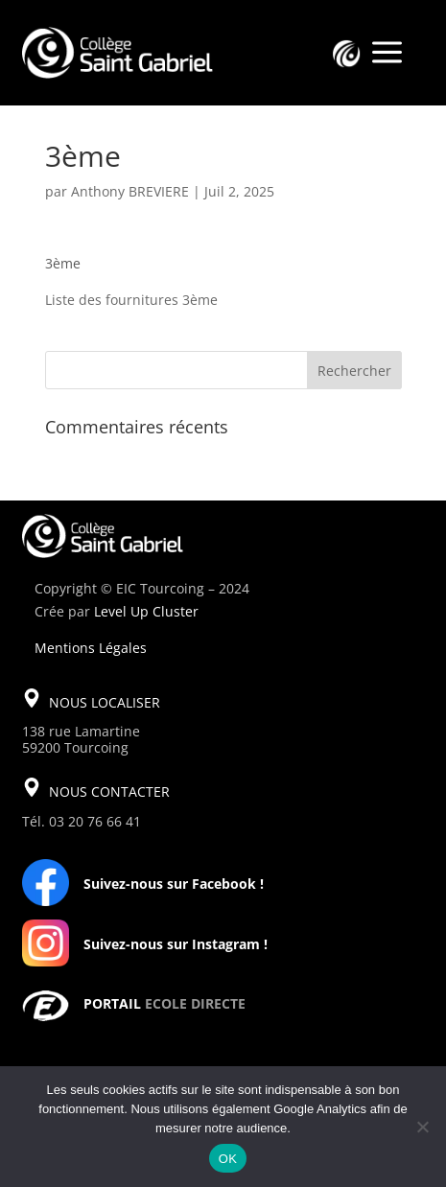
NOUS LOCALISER (104, 702)
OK (228, 1159)
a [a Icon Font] (387, 54)
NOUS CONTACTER (109, 791)
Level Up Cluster (146, 611)
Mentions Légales (91, 648)
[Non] (422, 1126)
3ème (63, 263)
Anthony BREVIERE (130, 191)
